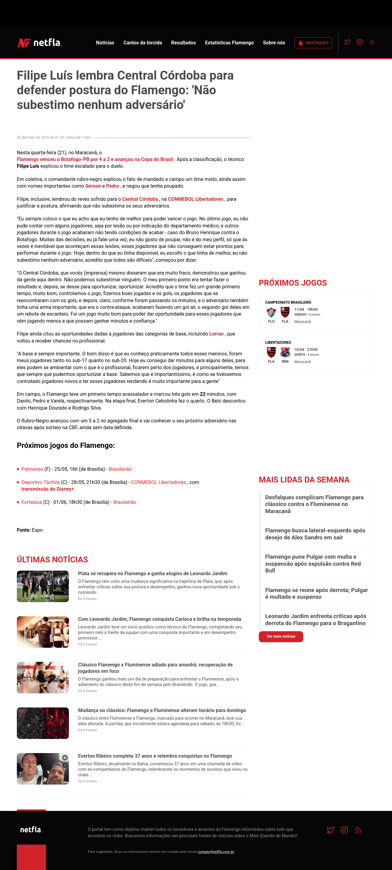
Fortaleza (31, 502)
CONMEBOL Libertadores (195, 199)
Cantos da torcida (142, 43)
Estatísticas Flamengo (229, 43)
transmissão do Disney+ (47, 489)
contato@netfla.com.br (216, 851)
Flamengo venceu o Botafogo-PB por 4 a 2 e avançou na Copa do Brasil (95, 159)
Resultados (183, 43)
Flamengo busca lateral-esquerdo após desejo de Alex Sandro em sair (315, 534)
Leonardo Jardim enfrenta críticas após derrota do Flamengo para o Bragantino (315, 619)
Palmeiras (32, 469)
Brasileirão (120, 469)
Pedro (112, 186)
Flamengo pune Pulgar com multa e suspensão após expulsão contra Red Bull (313, 563)
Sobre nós (274, 43)
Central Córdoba (140, 199)
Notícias (105, 43)
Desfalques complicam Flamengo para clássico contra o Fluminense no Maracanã (314, 504)
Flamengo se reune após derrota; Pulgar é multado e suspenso (316, 593)
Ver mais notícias (281, 636)
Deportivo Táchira (40, 482)
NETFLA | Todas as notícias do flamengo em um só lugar (40, 42)
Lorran (216, 334)
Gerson (93, 186)
